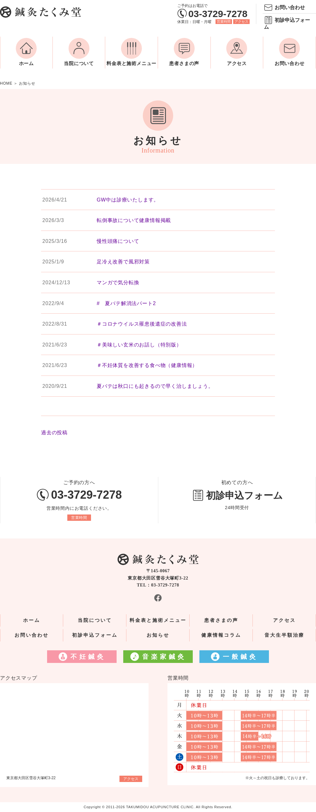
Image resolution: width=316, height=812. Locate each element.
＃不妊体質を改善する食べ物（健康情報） (147, 365)
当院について (79, 63)
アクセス (241, 21)
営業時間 (224, 21)
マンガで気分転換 (118, 282)
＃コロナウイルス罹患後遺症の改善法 (142, 324)
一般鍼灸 (240, 656)
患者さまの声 (184, 63)
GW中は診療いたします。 (128, 199)
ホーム (26, 63)
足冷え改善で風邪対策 (123, 261)
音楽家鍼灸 (164, 656)
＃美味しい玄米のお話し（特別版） (139, 344)
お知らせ (158, 635)
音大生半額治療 (284, 635)
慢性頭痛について (118, 241)
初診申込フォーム (287, 23)
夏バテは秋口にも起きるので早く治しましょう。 (155, 386)
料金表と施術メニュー (131, 63)
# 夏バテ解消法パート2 (126, 303)
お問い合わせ (290, 7)
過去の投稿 (54, 432)
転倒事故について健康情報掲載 (134, 220)
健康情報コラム (221, 635)
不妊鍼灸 (88, 656)
